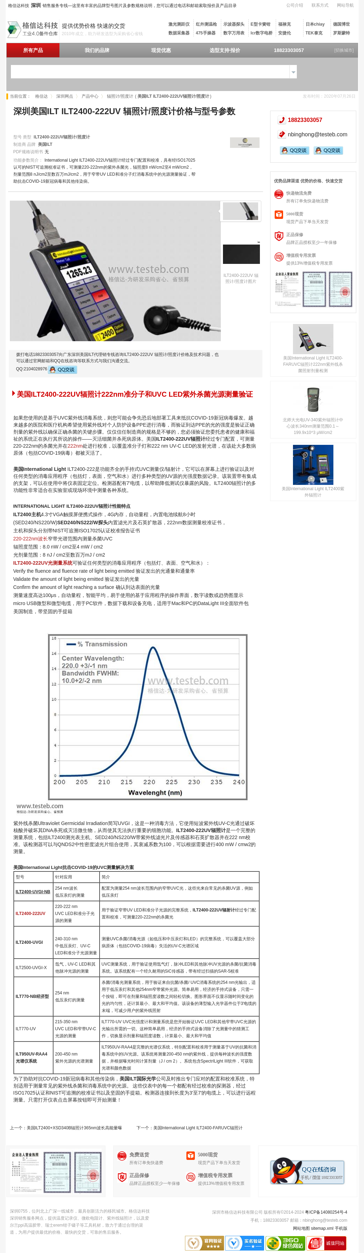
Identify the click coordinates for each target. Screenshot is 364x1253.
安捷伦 (284, 33)
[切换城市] (344, 50)
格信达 (41, 96)
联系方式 (320, 5)
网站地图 (301, 1228)
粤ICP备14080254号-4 (326, 1212)
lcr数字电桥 (262, 33)
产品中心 (90, 96)
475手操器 (206, 33)
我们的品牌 (97, 50)
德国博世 (341, 24)
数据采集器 (179, 33)
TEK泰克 (314, 33)
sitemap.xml (322, 1228)
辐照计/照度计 (120, 96)
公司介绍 (294, 5)
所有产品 (33, 50)
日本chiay (315, 24)
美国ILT (45, 144)
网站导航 (345, 5)
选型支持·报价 (225, 50)
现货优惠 (161, 50)
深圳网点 (64, 96)
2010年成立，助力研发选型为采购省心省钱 (102, 33)
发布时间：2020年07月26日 (329, 96)
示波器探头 (233, 24)
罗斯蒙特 (341, 33)
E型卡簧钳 (260, 24)
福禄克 (284, 24)
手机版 (341, 1228)
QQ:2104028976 (47, 370)
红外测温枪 (206, 24)
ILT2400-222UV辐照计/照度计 (62, 137)
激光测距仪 (179, 24)
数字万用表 (233, 33)
